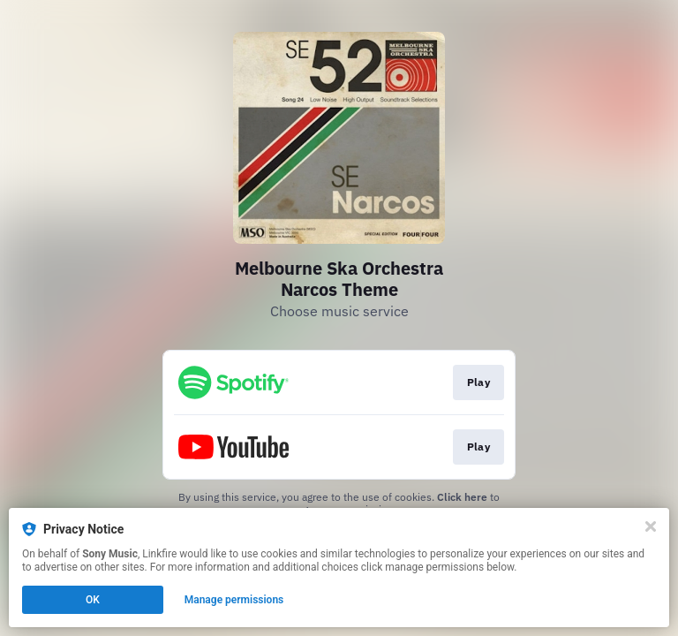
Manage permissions (234, 600)
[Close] (651, 526)
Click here (462, 497)
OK (93, 600)
